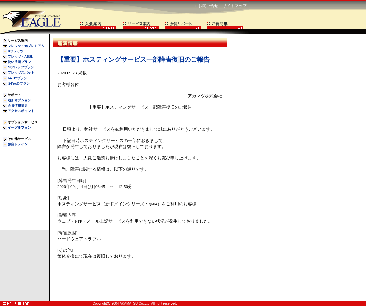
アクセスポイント (21, 111)
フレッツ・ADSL (20, 56)
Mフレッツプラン (21, 67)
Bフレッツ (15, 51)
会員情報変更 (18, 105)
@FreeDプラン (19, 83)
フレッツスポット (21, 72)
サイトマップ (235, 5)
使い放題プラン (19, 62)
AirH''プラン (17, 78)
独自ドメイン (18, 144)
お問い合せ (208, 5)
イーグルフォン (19, 127)
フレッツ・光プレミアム (26, 46)
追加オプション (19, 100)
